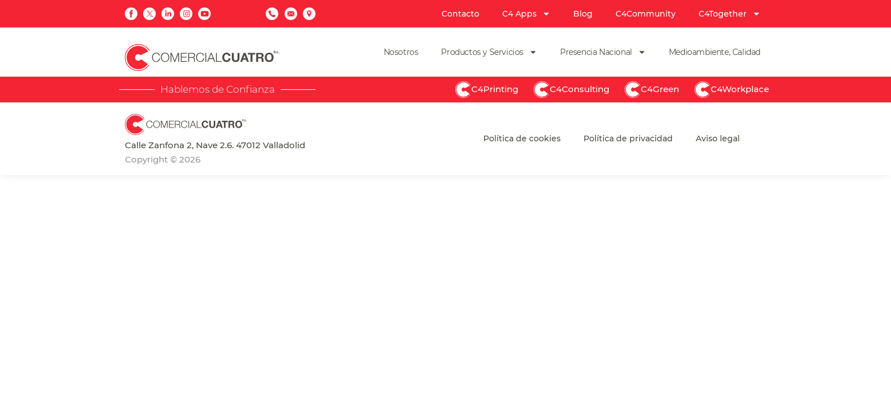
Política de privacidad (628, 138)
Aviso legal (718, 138)
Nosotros (401, 52)
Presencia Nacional (603, 52)
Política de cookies (522, 138)
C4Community (646, 14)
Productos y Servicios (489, 52)
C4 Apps (526, 13)
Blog (583, 14)
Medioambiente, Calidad (714, 52)
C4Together (729, 13)
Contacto (460, 14)
